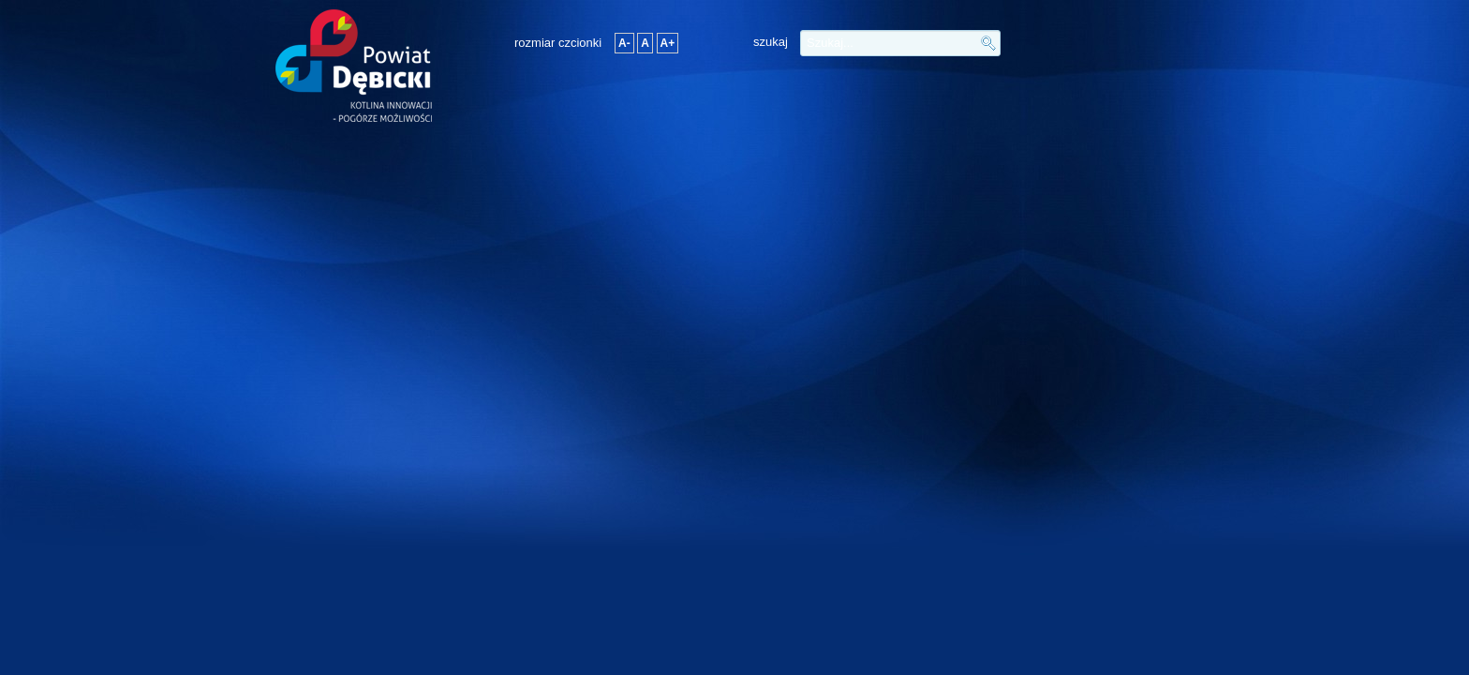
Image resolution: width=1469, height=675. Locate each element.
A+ (667, 43)
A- (624, 43)
